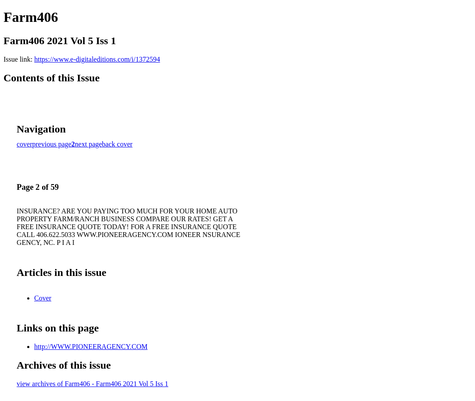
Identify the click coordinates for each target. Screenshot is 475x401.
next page (88, 144)
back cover (117, 144)
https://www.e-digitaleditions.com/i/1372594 (97, 59)
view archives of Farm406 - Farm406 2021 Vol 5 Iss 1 (92, 383)
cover (24, 144)
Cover (42, 298)
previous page (51, 144)
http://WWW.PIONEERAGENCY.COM (91, 346)
